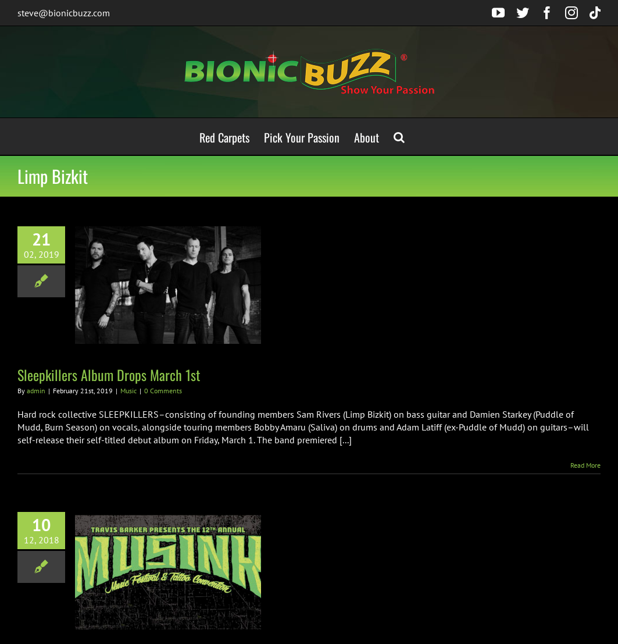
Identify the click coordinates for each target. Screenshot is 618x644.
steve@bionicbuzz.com (63, 13)
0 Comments (163, 390)
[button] (399, 136)
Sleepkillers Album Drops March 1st (108, 374)
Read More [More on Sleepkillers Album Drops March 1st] (585, 465)
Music (128, 390)
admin (36, 390)
